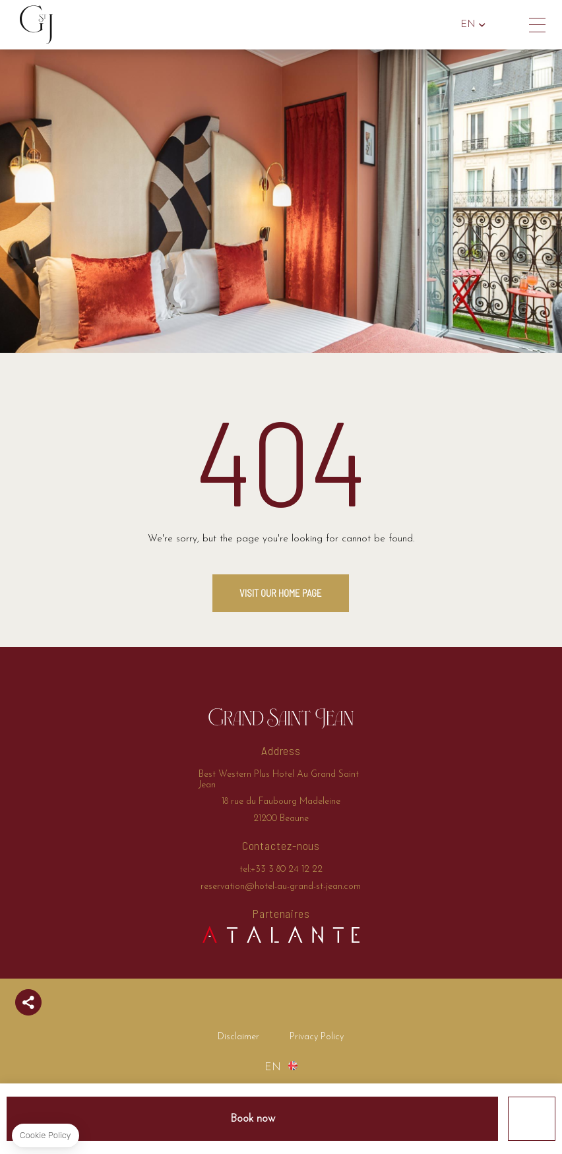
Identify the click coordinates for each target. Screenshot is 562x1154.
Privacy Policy (317, 1037)
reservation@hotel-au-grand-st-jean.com (281, 887)
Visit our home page (280, 593)
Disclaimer (238, 1037)
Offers (531, 1119)
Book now (252, 1118)
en (468, 25)
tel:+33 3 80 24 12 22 (508, 25)
